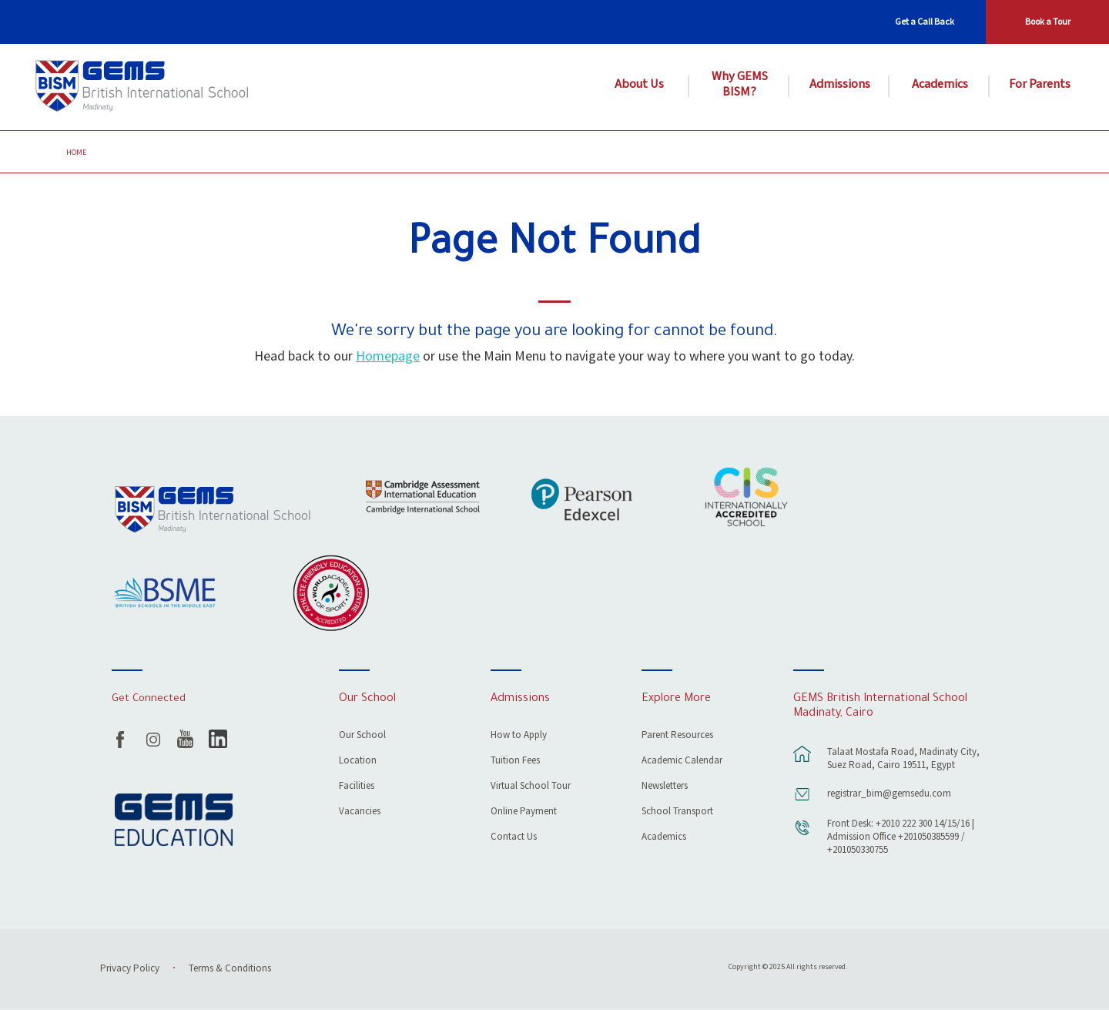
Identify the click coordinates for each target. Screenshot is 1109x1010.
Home (76, 152)
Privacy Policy (129, 968)
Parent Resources (677, 736)
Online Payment (524, 812)
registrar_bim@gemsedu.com (889, 793)
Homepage (388, 356)
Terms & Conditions (230, 968)
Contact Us (514, 838)
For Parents (1039, 84)
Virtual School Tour (531, 787)
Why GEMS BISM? (740, 84)
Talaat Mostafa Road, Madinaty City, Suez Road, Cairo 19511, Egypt (903, 759)
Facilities (356, 787)
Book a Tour (1047, 22)
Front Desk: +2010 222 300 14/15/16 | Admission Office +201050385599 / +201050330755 (900, 837)
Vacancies (359, 812)
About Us (639, 84)
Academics (940, 84)
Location (358, 761)
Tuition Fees (515, 761)
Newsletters (665, 787)
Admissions (839, 84)
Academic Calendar (682, 761)
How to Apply (519, 736)
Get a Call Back (924, 22)
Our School (362, 736)
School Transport (677, 812)
